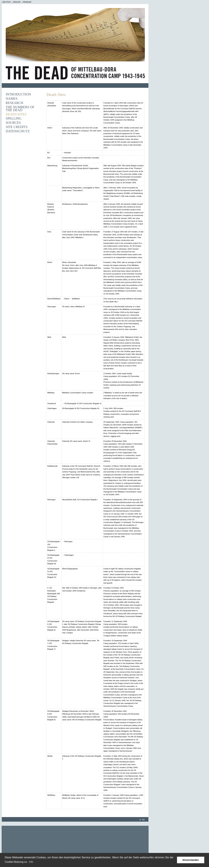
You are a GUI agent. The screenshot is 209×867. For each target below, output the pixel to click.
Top (143, 819)
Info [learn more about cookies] (31, 861)
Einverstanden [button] (191, 860)
